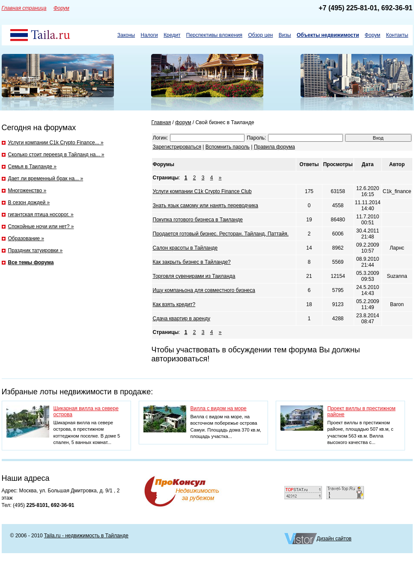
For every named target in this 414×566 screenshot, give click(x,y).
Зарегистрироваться (177, 147)
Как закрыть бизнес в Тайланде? (192, 262)
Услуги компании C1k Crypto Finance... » (56, 143)
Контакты (397, 35)
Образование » (26, 238)
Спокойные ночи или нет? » (41, 226)
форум (183, 122)
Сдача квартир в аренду (181, 319)
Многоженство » (27, 191)
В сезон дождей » (29, 203)
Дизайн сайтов (334, 539)
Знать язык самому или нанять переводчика (205, 206)
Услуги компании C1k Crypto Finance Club (202, 191)
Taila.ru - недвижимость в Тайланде (86, 536)
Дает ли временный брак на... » (45, 179)
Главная (161, 122)
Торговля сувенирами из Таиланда (194, 276)
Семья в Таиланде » (32, 167)
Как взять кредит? (174, 304)
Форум (372, 35)
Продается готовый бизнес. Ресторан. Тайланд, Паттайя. (221, 234)
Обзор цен (260, 35)
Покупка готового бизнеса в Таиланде (198, 220)
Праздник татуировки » (35, 250)
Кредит (172, 35)
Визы (285, 35)
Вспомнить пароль (228, 147)
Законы (126, 35)
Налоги (149, 35)
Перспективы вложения (214, 35)
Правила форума (274, 147)
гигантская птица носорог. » (41, 214)
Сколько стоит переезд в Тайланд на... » (56, 155)
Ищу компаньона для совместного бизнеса (204, 290)
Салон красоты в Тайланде (185, 248)
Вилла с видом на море (219, 408)
